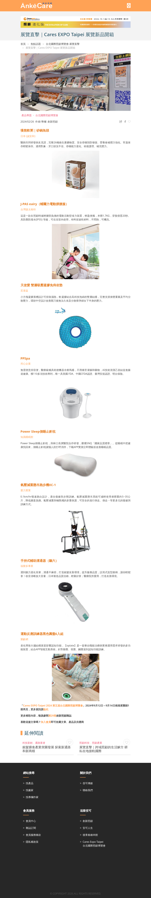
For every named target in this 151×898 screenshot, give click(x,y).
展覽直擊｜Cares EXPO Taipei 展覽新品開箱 (50, 47)
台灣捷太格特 (28, 209)
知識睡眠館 (27, 437)
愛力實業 (26, 490)
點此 (45, 709)
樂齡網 (25, 639)
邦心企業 (26, 363)
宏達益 (24, 290)
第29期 (52, 715)
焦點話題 (36, 44)
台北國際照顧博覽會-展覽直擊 (63, 44)
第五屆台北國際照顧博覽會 (53, 705)
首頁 (23, 44)
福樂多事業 (27, 566)
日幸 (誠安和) (28, 136)
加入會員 (46, 722)
